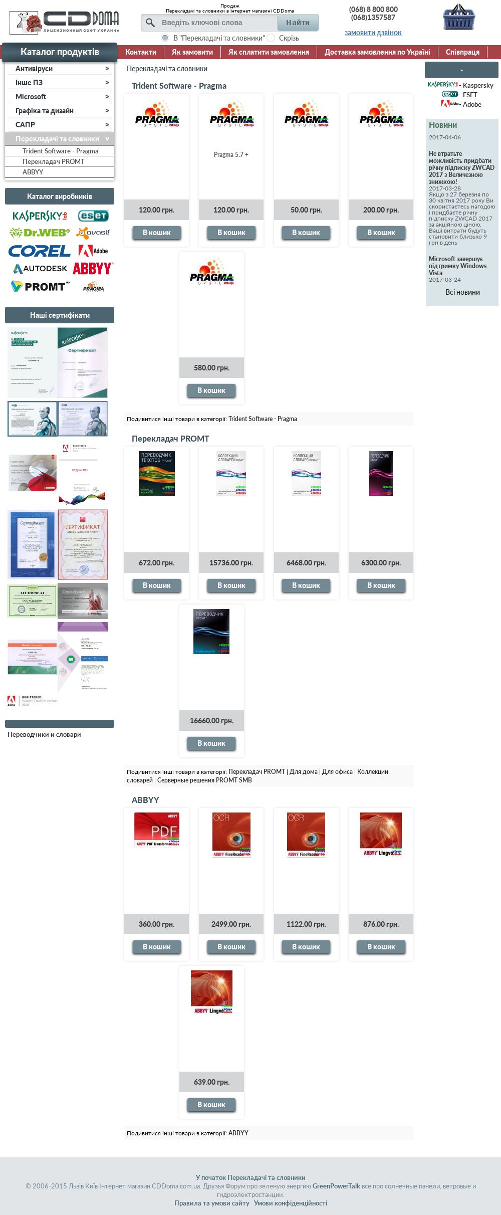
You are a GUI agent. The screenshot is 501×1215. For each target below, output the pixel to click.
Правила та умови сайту (211, 1203)
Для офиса (337, 771)
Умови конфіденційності (290, 1203)
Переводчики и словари (44, 734)
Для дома (304, 771)
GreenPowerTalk (336, 1186)
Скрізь (289, 38)
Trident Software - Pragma (179, 85)
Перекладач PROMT (170, 438)
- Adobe (470, 104)
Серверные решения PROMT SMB (204, 780)
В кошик (157, 232)
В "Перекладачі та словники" (219, 38)
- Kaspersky (476, 85)
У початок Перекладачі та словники (251, 1177)
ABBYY (145, 799)
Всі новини (462, 292)
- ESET (468, 95)
